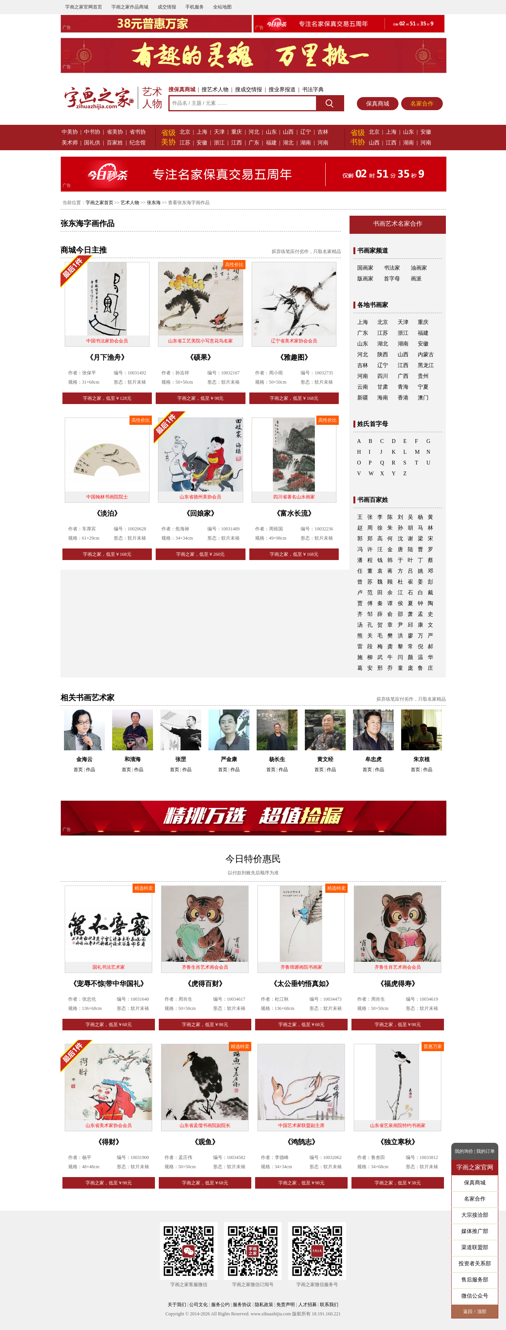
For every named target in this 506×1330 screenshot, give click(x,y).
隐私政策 (264, 1304)
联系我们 (329, 1304)
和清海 (132, 759)
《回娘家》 (200, 513)
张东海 (154, 202)
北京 (185, 132)
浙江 (219, 143)
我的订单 (485, 1151)
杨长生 (277, 759)
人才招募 (307, 1304)
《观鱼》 (205, 1142)
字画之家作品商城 (129, 7)
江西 (236, 143)
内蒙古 (426, 354)
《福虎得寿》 (398, 984)
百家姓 (115, 143)
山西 (288, 132)
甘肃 (382, 387)
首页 (78, 769)
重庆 (236, 132)
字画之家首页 (99, 202)
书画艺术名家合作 (397, 223)
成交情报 (167, 7)
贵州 (423, 376)
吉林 (323, 132)
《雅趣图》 (294, 357)
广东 (254, 143)
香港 (403, 398)
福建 (271, 143)
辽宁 (305, 132)
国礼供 (92, 143)
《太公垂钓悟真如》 (301, 984)
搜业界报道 (282, 89)
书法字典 (313, 89)
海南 (382, 398)
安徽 (202, 143)
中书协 (92, 132)
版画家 (365, 279)
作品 (90, 769)
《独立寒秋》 (398, 1142)
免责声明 (285, 1304)
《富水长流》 (294, 513)
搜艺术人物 (215, 89)
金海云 (84, 759)
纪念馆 (137, 143)
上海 (202, 132)
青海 (403, 387)
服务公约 (220, 1304)
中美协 (70, 132)
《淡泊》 (107, 513)
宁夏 (423, 387)
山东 (271, 132)
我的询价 (464, 1151)
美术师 (70, 143)
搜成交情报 (248, 89)
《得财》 (109, 1142)
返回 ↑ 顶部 (474, 1311)
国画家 (365, 268)
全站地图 (222, 7)
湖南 (305, 143)
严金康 (229, 759)
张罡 (180, 759)
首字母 (392, 279)
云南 (362, 387)
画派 (416, 279)
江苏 (185, 143)
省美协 (115, 132)
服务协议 (242, 1304)
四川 (382, 376)
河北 (254, 132)
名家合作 (422, 104)
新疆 (362, 398)
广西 (403, 376)
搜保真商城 (181, 89)
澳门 (423, 398)
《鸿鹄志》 (301, 1142)
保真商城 (377, 104)
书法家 (392, 268)
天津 (219, 132)
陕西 (382, 354)
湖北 (288, 143)
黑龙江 (426, 365)
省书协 (137, 132)
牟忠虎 (373, 759)
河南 (323, 143)
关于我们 (177, 1304)
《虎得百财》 (205, 984)
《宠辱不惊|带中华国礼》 (109, 984)
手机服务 (194, 7)
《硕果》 (200, 357)
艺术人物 (130, 202)
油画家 (419, 268)
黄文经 (325, 759)
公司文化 (198, 1304)
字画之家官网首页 (83, 7)
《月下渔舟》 (107, 357)
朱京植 (422, 759)
